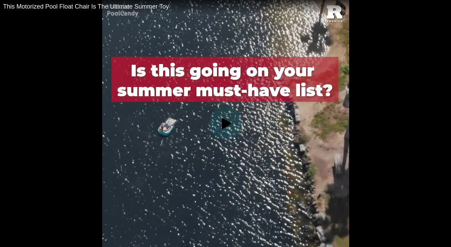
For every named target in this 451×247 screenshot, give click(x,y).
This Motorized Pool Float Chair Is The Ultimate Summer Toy (86, 6)
